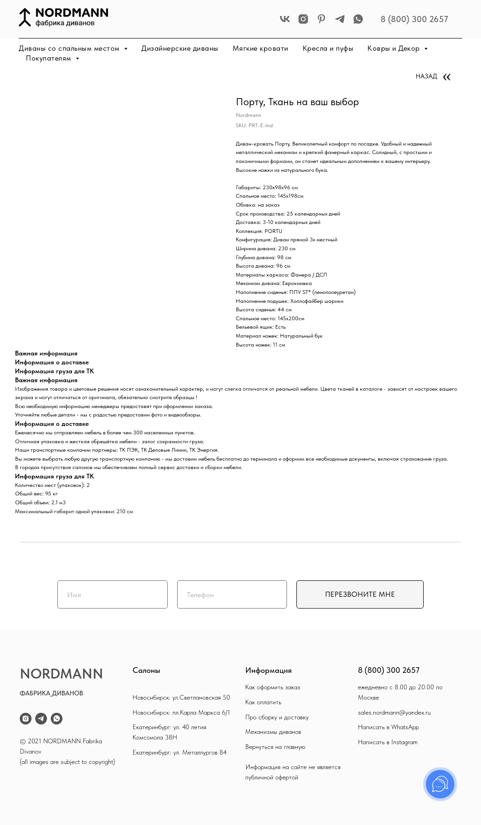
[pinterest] (321, 19)
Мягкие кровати (260, 48)
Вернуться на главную (275, 746)
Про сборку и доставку (277, 717)
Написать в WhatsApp (388, 727)
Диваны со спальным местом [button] (70, 48)
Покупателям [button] (49, 58)
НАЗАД (426, 76)
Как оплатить (263, 702)
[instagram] (303, 19)
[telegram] (340, 19)
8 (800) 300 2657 (414, 19)
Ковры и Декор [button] (394, 48)
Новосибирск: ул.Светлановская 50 (181, 697)
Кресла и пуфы (328, 48)
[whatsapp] (358, 19)
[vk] (285, 19)
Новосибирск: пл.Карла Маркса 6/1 (181, 712)
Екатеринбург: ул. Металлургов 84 (179, 752)
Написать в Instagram (388, 742)
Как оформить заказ (272, 687)
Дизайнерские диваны (179, 48)
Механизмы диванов (273, 731)
